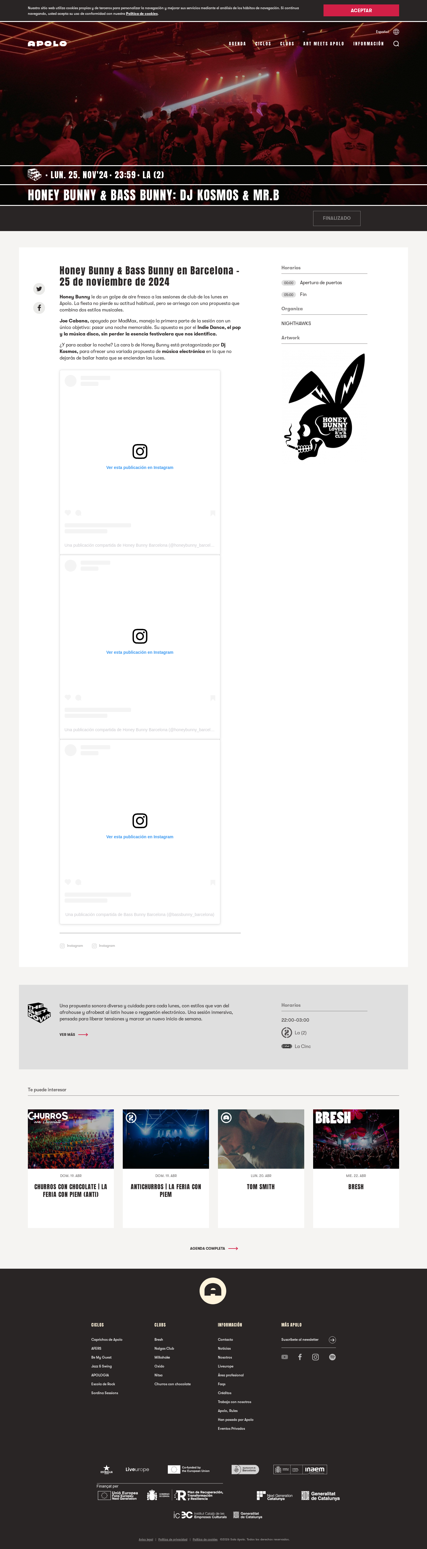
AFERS (96, 1348)
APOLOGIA (100, 1374)
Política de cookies (142, 14)
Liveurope (225, 1365)
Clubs (287, 43)
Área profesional (231, 1374)
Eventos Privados (231, 1428)
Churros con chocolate (172, 1383)
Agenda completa (213, 1248)
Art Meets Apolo (324, 43)
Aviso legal (146, 1538)
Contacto (225, 1339)
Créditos (224, 1392)
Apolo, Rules (228, 1410)
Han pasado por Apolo (236, 1419)
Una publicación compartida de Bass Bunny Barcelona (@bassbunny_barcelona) (140, 913)
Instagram (75, 945)
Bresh (158, 1339)
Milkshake (162, 1356)
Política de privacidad (172, 1538)
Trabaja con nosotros (234, 1401)
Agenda (237, 43)
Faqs (221, 1383)
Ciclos (263, 43)
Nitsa (158, 1374)
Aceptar (361, 11)
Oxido (159, 1365)
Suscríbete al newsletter (299, 1339)
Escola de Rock (103, 1383)
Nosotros (225, 1356)
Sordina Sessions (104, 1392)
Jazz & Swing (101, 1365)
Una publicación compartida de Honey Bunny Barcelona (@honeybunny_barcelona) (142, 544)
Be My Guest (101, 1356)
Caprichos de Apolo (106, 1339)
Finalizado (337, 217)
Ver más (73, 1034)
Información (368, 43)
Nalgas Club (164, 1348)
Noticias (224, 1348)
